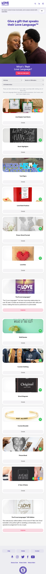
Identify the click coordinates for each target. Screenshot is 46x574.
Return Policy (31, 562)
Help (9, 551)
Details (23, 123)
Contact (37, 551)
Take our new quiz (23, 73)
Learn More (4, 11)
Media (23, 551)
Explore (23, 310)
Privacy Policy (23, 562)
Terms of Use (14, 562)
